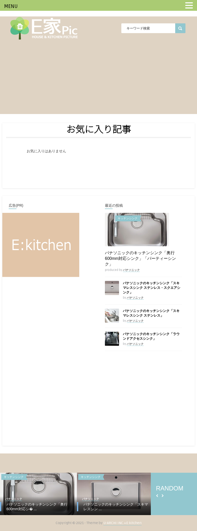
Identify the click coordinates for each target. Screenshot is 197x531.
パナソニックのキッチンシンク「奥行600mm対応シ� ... (36, 506)
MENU (11, 6)
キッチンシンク (127, 218)
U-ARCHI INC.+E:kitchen (122, 523)
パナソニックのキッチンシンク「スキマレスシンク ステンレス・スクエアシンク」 (151, 288)
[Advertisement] (98, 78)
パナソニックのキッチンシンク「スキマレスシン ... (115, 506)
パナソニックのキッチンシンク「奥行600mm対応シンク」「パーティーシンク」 (140, 258)
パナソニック (131, 270)
